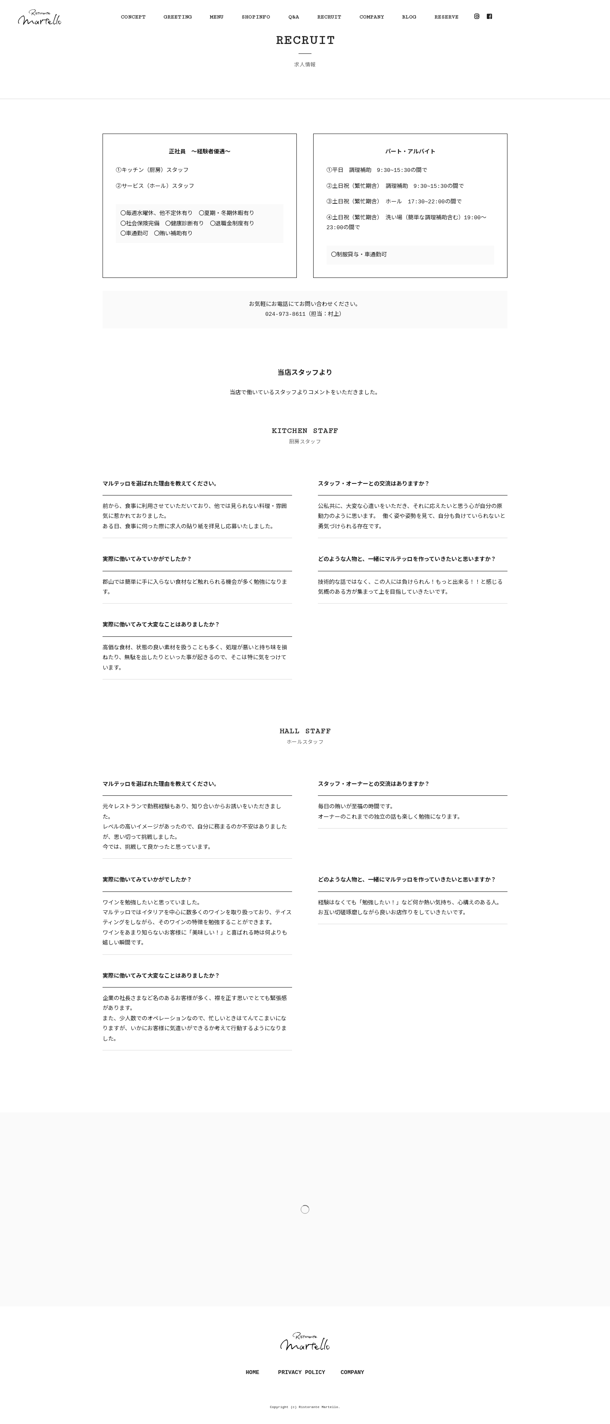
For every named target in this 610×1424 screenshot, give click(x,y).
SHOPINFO (255, 17)
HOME (252, 1372)
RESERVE (446, 17)
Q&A (293, 17)
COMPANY (371, 17)
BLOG (409, 17)
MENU (216, 17)
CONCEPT (133, 17)
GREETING (178, 17)
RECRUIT (329, 17)
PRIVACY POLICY (301, 1372)
